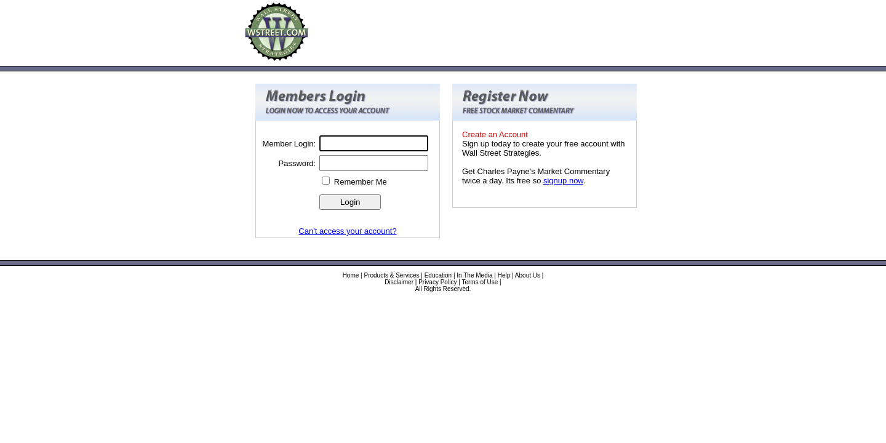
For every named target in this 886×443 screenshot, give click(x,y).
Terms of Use (479, 282)
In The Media (474, 275)
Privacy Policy (437, 282)
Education (438, 275)
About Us (527, 275)
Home (351, 275)
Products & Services (391, 275)
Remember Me (360, 181)
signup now (563, 180)
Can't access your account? (347, 231)
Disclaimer (399, 282)
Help (504, 275)
